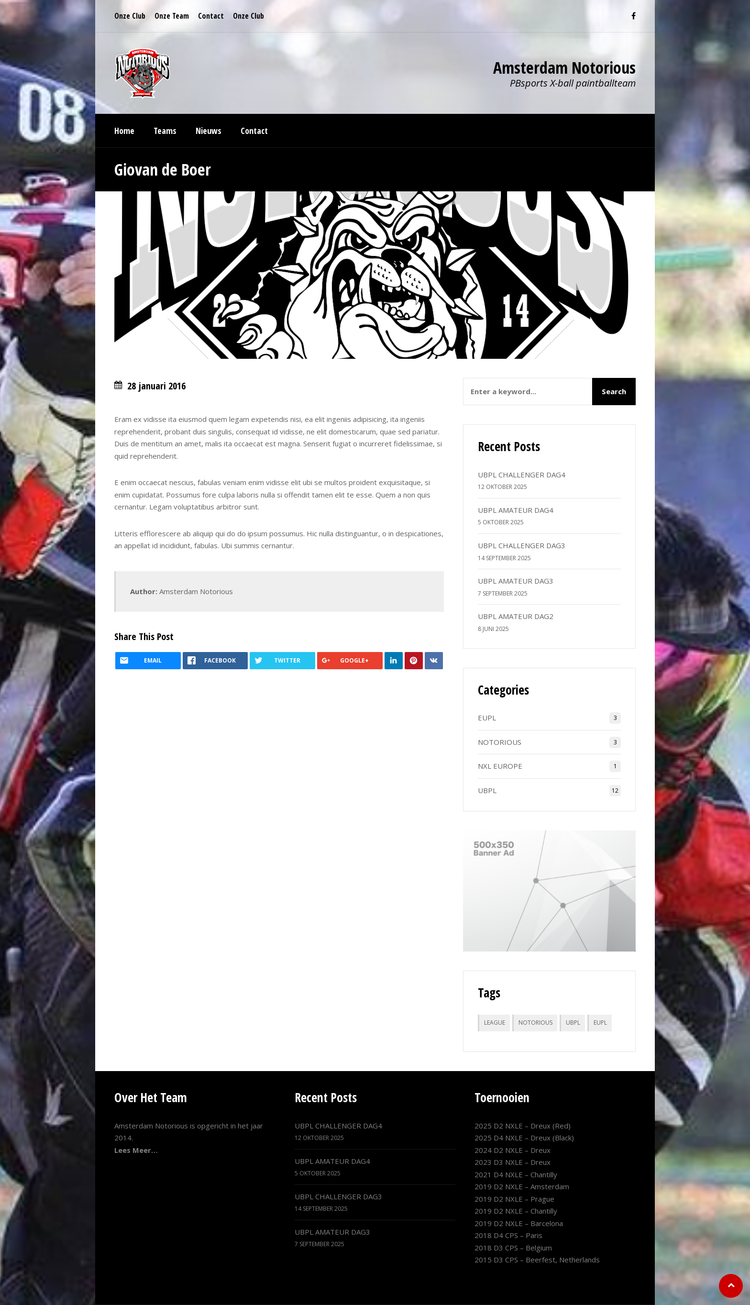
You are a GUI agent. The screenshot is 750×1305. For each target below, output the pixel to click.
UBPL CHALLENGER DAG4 (521, 474)
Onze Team (171, 16)
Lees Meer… (136, 1150)
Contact (211, 16)
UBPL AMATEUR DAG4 (515, 510)
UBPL (487, 790)
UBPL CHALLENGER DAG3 (521, 545)
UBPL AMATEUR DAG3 (515, 581)
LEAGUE (494, 1022)
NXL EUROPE (500, 766)
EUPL (487, 717)
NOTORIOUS (499, 742)
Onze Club (129, 16)
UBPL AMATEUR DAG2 (515, 616)
